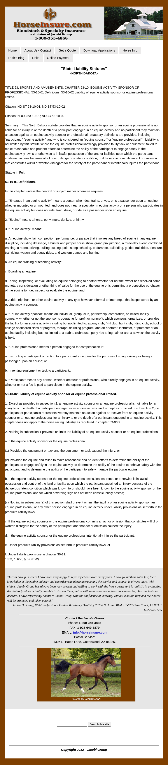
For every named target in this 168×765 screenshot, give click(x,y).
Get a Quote (67, 50)
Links (35, 58)
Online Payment (58, 58)
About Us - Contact (37, 50)
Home (12, 50)
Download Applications (99, 50)
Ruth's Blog (16, 58)
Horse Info (130, 50)
